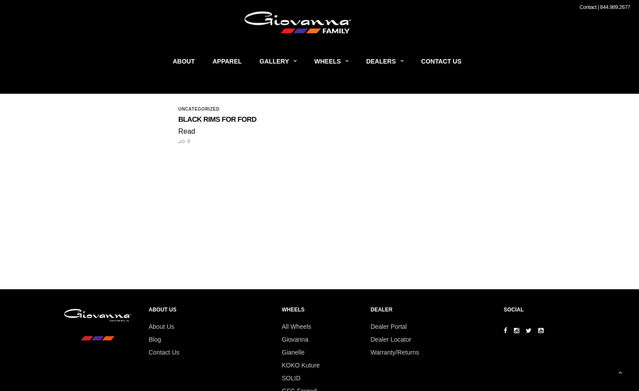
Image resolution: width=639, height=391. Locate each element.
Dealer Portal (389, 326)
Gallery (274, 61)
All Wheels (296, 326)
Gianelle (293, 352)
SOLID (291, 378)
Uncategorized (199, 109)
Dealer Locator (391, 339)
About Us (161, 326)
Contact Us (441, 61)
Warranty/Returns (395, 352)
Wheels (327, 61)
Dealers (381, 61)
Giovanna (295, 339)
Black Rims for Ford (217, 120)
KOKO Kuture (301, 365)
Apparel (227, 61)
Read (186, 131)
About (184, 61)
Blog (155, 339)
